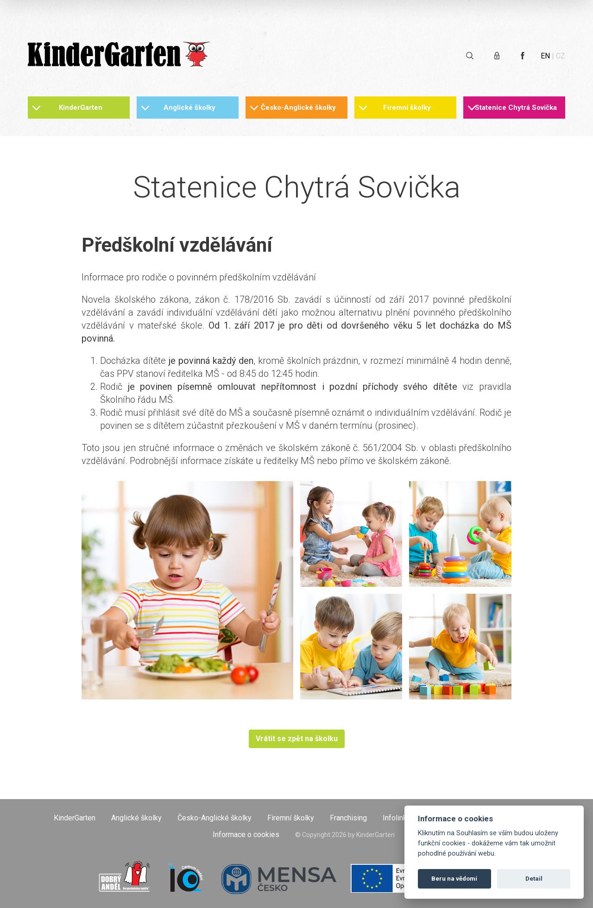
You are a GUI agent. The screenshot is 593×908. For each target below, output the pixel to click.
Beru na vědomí (454, 878)
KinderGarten (80, 107)
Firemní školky (407, 107)
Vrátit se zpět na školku (297, 738)
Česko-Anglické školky (298, 107)
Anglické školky (189, 107)
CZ (560, 55)
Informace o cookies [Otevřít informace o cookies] (246, 834)
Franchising (348, 817)
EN (545, 55)
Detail (534, 878)
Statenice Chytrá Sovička (516, 107)
